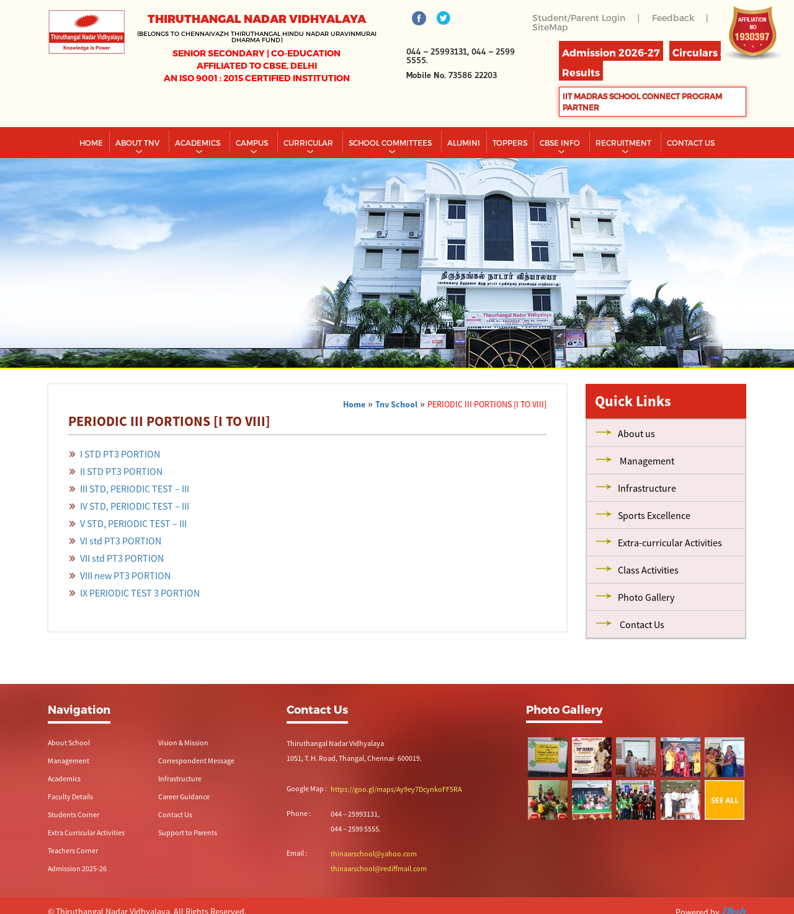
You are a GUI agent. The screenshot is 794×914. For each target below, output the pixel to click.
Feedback (673, 17)
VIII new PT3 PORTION (125, 575)
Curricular (309, 142)
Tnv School (396, 404)
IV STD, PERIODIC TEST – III (134, 506)
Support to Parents (187, 832)
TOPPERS (510, 142)
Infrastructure (180, 778)
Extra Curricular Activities (86, 832)
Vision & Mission (183, 742)
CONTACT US (691, 142)
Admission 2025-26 (77, 868)
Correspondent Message (196, 760)
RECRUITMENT (624, 142)
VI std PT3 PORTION (120, 541)
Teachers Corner (73, 850)
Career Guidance (184, 796)
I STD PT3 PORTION (120, 454)
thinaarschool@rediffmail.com (379, 868)
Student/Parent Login (578, 17)
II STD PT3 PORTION (121, 471)
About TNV (138, 142)
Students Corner (73, 814)
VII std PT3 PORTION (122, 558)
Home (91, 142)
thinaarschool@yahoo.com (374, 853)
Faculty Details (70, 796)
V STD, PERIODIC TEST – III (133, 523)
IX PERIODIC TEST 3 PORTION (140, 593)
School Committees (391, 142)
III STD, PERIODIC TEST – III (134, 488)
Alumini (463, 142)
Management (68, 760)
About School (69, 742)
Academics (198, 142)
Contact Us (175, 814)
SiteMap (550, 27)
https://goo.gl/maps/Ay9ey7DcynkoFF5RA (396, 789)
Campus (253, 142)
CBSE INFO (561, 142)
